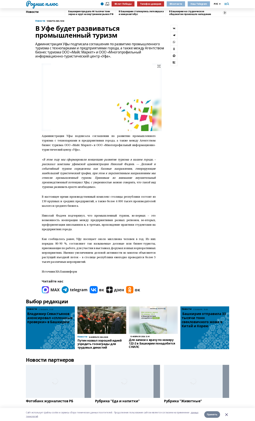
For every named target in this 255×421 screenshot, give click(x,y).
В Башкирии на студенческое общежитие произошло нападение (190, 12)
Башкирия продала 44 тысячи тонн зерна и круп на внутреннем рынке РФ (90, 12)
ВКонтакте (176, 3)
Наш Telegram (199, 3)
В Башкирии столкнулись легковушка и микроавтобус (141, 12)
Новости (32, 12)
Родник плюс (41, 3)
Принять (212, 414)
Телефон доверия (150, 3)
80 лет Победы (123, 3)
